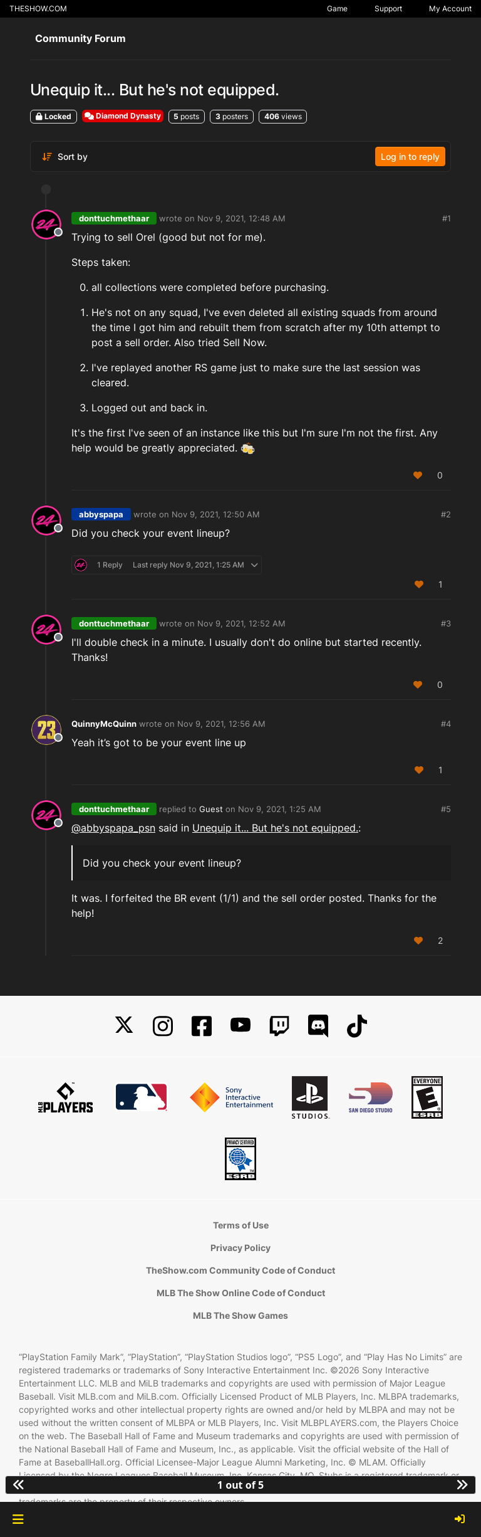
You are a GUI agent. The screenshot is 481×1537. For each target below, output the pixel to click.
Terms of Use (241, 1225)
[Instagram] (163, 1026)
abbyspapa (101, 514)
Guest (211, 809)
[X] (124, 1026)
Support (388, 8)
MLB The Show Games (240, 1315)
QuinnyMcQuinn (104, 724)
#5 (446, 809)
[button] (18, 1519)
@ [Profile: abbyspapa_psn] (113, 827)
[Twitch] (279, 1026)
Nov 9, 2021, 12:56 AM (221, 724)
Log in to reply (410, 156)
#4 (446, 724)
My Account (450, 8)
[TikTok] (357, 1026)
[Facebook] (202, 1026)
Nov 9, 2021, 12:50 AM (216, 514)
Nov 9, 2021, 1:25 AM (279, 809)
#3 (446, 623)
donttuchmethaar (114, 218)
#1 (446, 218)
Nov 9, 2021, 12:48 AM (241, 218)
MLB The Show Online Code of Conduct (241, 1292)
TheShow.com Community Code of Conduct (240, 1270)
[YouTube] (240, 1026)
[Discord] (318, 1026)
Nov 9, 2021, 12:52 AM (241, 623)
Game (337, 8)
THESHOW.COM (38, 8)
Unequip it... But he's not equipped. (275, 827)
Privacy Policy (240, 1247)
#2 (446, 514)
